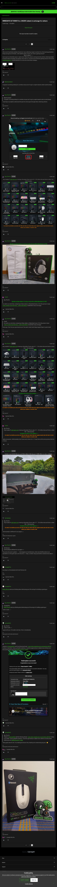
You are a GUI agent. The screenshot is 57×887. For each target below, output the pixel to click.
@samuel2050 (11, 646)
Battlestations (5, 15)
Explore (28, 862)
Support (28, 866)
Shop (28, 858)
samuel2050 (8, 623)
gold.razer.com (13, 179)
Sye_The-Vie (8, 49)
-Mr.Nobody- (8, 518)
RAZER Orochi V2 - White (22, 649)
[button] (2, 3)
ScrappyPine (8, 567)
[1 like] (8, 167)
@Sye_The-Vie (5, 589)
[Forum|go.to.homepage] (10, 3)
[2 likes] (8, 749)
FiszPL (6, 297)
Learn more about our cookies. (28, 876)
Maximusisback (8, 82)
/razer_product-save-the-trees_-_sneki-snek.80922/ (14, 305)
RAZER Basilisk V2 (7, 60)
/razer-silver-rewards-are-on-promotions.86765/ (39, 646)
